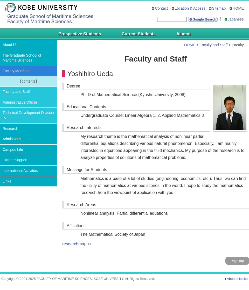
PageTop (237, 261)
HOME (238, 8)
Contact (161, 8)
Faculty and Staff (16, 92)
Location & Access (190, 8)
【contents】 (28, 81)
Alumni (183, 34)
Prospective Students (80, 34)
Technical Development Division (28, 113)
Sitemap (219, 8)
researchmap (74, 244)
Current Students (139, 34)
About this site (237, 279)
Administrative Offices (20, 102)
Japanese (236, 19)
